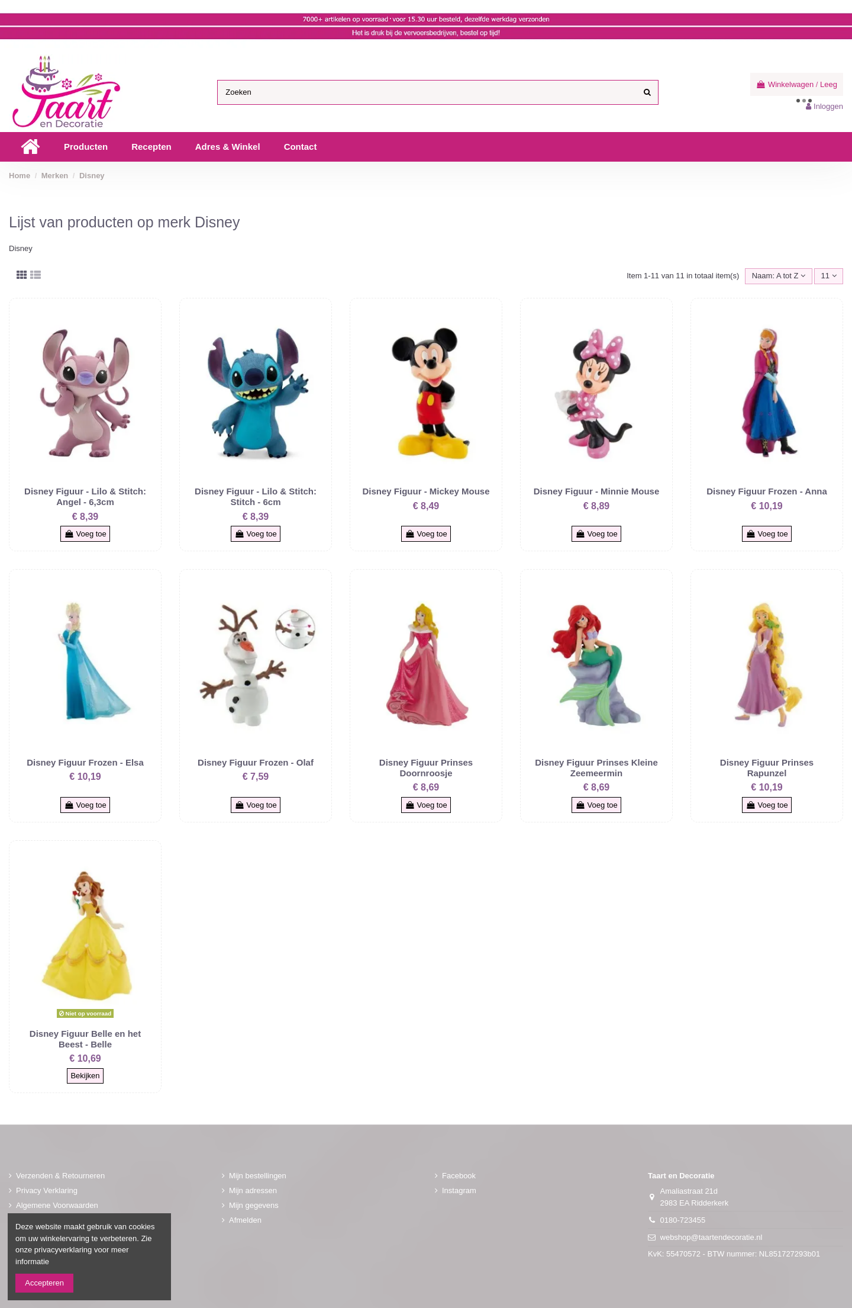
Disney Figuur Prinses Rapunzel (767, 767)
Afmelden (245, 1220)
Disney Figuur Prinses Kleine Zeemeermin (596, 767)
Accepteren (44, 1282)
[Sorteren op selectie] (778, 276)
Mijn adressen (253, 1190)
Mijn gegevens (254, 1205)
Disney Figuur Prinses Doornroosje (426, 767)
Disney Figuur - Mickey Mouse (425, 491)
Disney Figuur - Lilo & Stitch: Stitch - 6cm (256, 496)
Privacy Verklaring (47, 1190)
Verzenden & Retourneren (60, 1175)
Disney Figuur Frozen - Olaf (256, 762)
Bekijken (84, 1075)
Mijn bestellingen (257, 1175)
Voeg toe (85, 533)
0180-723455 (683, 1220)
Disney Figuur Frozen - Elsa (85, 762)
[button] (86, 147)
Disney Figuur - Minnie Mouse (597, 491)
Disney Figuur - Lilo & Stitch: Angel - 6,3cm (85, 496)
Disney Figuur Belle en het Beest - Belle (85, 1039)
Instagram (459, 1190)
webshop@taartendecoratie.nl (711, 1237)
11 (829, 275)
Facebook (459, 1175)
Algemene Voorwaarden (57, 1205)
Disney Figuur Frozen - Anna (766, 491)
